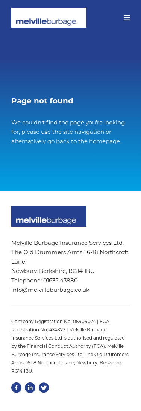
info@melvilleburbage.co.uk (50, 289)
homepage (104, 141)
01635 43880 (60, 280)
